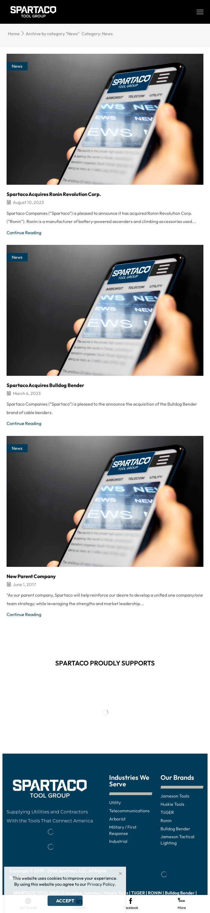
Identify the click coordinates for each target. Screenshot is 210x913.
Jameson (92, 893)
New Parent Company (31, 576)
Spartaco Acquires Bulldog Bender (45, 385)
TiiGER (138, 893)
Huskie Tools (116, 893)
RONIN (155, 893)
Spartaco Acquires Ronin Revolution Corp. (54, 194)
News (17, 66)
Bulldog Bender (180, 893)
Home (14, 33)
